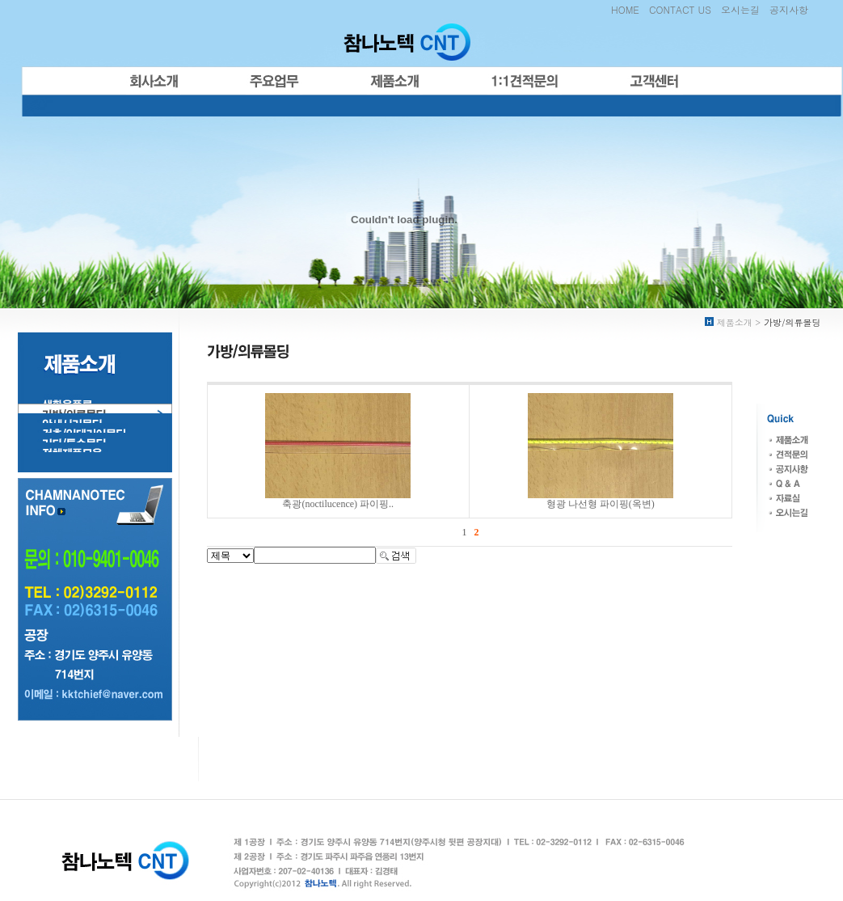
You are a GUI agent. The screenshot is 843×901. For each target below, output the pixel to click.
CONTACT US (680, 9)
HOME (625, 9)
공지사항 (788, 9)
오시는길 (740, 9)
